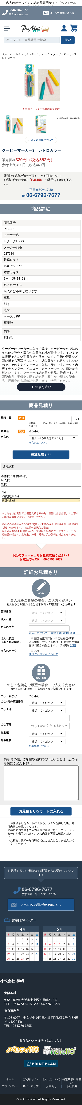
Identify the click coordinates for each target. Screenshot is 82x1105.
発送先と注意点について (43, 654)
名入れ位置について (42, 140)
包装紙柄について (39, 745)
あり (35, 650)
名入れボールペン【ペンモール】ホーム (26, 54)
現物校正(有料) (64, 638)
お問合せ (51, 1086)
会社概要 (72, 1086)
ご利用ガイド (31, 1079)
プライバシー (10, 1086)
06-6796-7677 (18, 10)
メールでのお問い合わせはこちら (41, 904)
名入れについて (38, 442)
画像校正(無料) (41, 638)
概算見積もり (41, 455)
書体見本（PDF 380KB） (66, 633)
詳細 (73, 645)
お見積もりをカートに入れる (41, 811)
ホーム (10, 1079)
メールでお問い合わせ (62, 13)
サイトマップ (31, 1086)
